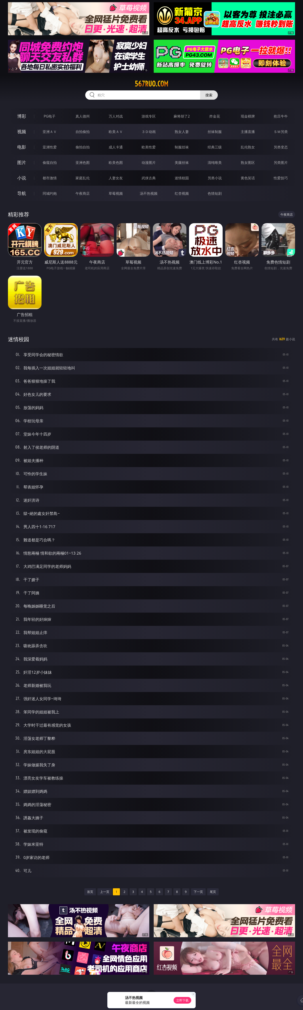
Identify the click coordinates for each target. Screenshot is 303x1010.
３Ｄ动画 (149, 131)
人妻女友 (116, 178)
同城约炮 (50, 193)
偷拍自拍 (83, 147)
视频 (21, 132)
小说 (21, 178)
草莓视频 (116, 193)
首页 (90, 892)
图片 (21, 162)
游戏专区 (149, 116)
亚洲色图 (83, 162)
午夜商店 (83, 193)
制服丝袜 (182, 147)
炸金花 (214, 116)
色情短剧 (215, 193)
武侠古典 (149, 178)
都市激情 (50, 178)
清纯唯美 (215, 162)
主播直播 (248, 131)
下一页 (198, 892)
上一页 (104, 892)
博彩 (21, 116)
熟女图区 (248, 162)
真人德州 (83, 116)
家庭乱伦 (83, 178)
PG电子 (49, 116)
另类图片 (281, 162)
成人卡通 (116, 147)
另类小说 (215, 178)
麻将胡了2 (182, 116)
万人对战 (116, 116)
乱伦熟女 (248, 147)
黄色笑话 (248, 178)
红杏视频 (182, 193)
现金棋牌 (248, 116)
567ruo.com (151, 83)
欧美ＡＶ (116, 131)
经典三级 (215, 147)
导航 (21, 193)
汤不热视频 (148, 193)
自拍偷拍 (83, 131)
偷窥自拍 (50, 162)
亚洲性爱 (50, 147)
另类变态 (281, 147)
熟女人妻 (182, 131)
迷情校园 (182, 178)
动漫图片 (149, 162)
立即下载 (182, 1000)
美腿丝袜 (182, 162)
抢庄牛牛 (281, 116)
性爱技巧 (281, 178)
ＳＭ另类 (281, 131)
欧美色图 (116, 162)
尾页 (213, 892)
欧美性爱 (149, 147)
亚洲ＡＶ (50, 131)
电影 (21, 147)
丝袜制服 (215, 131)
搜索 (208, 95)
